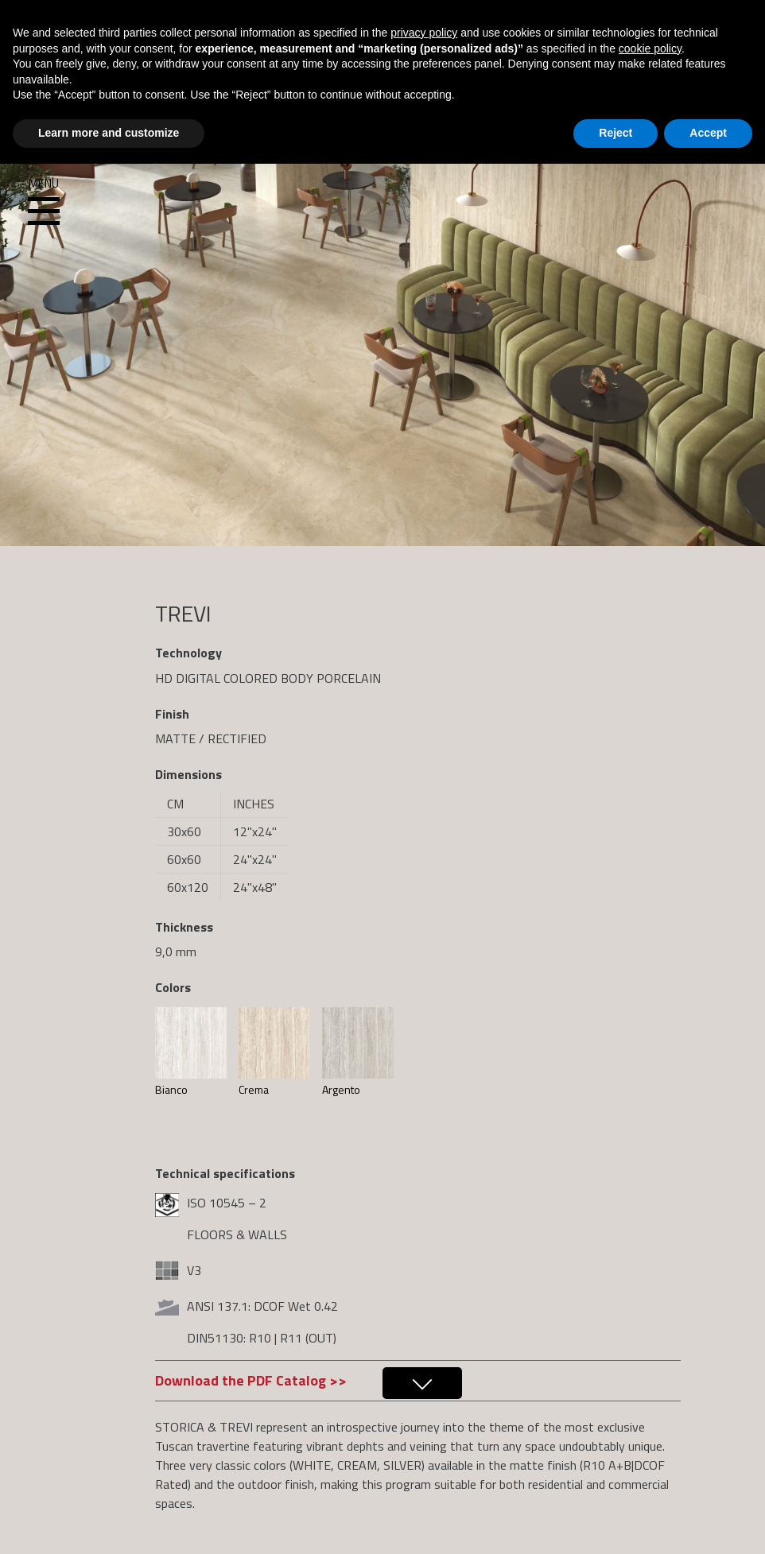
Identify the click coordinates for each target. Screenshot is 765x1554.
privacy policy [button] (423, 32)
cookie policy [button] (650, 48)
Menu (44, 202)
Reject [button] (615, 132)
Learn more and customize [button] (108, 132)
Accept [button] (708, 132)
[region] (382, 273)
